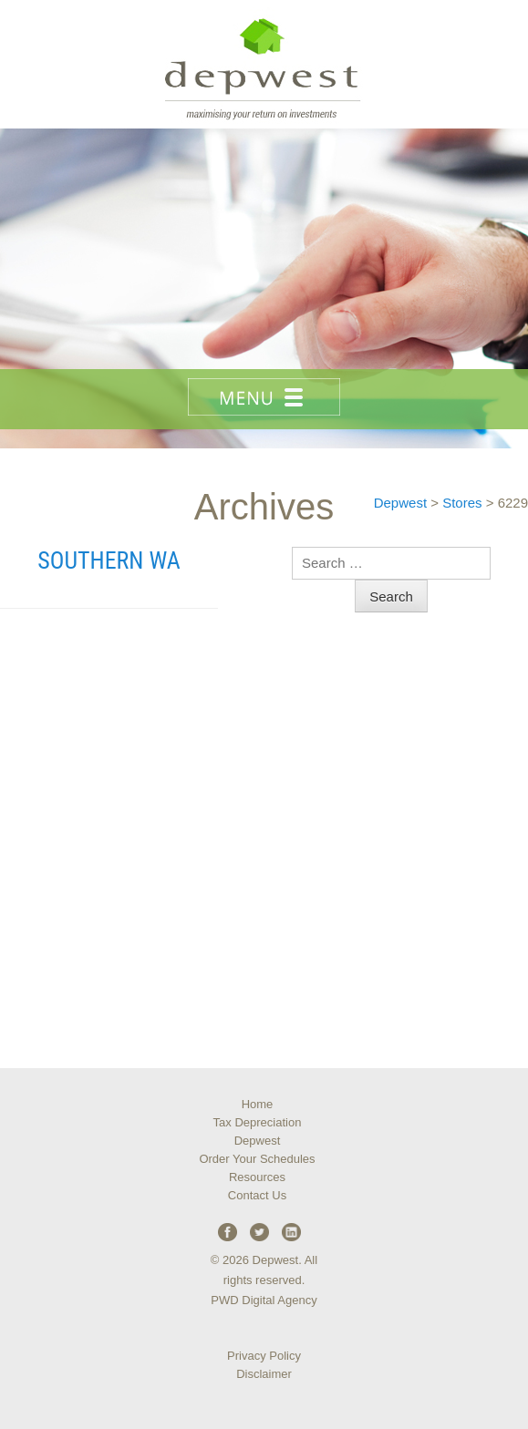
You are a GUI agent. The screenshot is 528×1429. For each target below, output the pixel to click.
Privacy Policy (264, 1355)
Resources (257, 1177)
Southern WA (108, 560)
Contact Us (257, 1195)
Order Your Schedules (257, 1159)
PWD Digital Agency (263, 1300)
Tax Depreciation (257, 1122)
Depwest (257, 1140)
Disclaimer (264, 1374)
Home (258, 1104)
